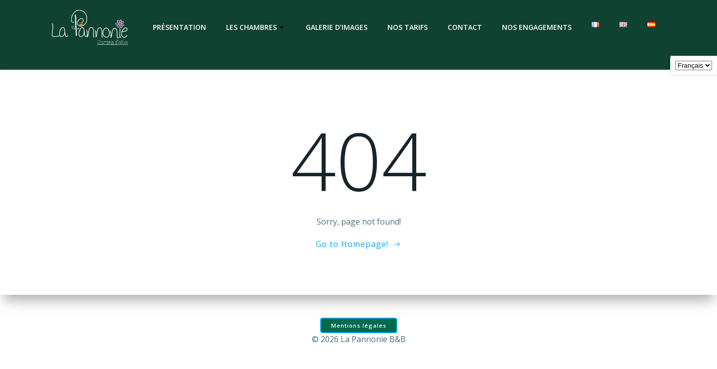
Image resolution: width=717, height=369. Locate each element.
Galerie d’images (336, 27)
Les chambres (256, 27)
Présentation (179, 27)
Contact (465, 27)
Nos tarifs (407, 27)
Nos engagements (537, 27)
